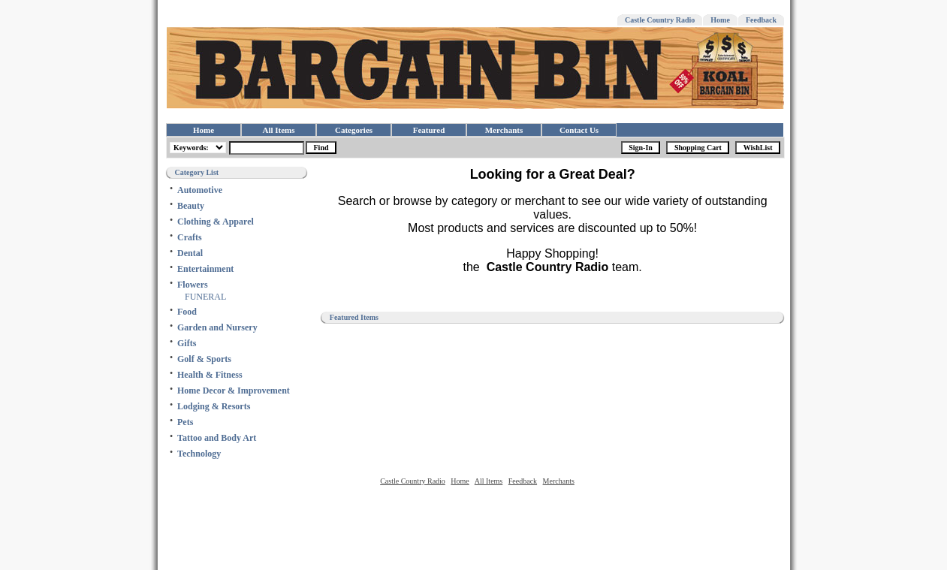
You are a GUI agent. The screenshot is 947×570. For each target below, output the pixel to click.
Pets (185, 422)
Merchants (504, 129)
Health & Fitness (210, 374)
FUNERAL (205, 296)
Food (187, 311)
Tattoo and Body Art (216, 438)
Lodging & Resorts (213, 406)
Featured (429, 129)
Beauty (190, 206)
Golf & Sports (204, 359)
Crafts (189, 237)
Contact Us (579, 129)
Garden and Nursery (217, 327)
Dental (190, 253)
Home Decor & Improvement (233, 390)
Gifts (186, 343)
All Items (278, 129)
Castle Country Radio (660, 20)
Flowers (192, 284)
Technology (199, 453)
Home (720, 20)
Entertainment (205, 269)
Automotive (199, 190)
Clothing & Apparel (215, 221)
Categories (353, 129)
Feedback (761, 20)
